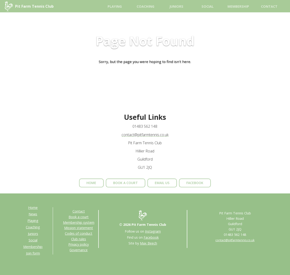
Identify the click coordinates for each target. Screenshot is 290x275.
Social (207, 6)
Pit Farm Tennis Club (34, 6)
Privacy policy (78, 244)
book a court (125, 185)
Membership (238, 6)
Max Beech (148, 243)
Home (33, 207)
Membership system (78, 222)
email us (162, 185)
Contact (269, 6)
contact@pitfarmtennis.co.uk (145, 135)
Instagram (153, 231)
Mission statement (78, 228)
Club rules (78, 239)
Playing (115, 6)
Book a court (79, 217)
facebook (194, 185)
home (91, 185)
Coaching (145, 6)
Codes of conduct (78, 233)
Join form (33, 253)
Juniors (176, 6)
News (33, 214)
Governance (78, 250)
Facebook (151, 237)
